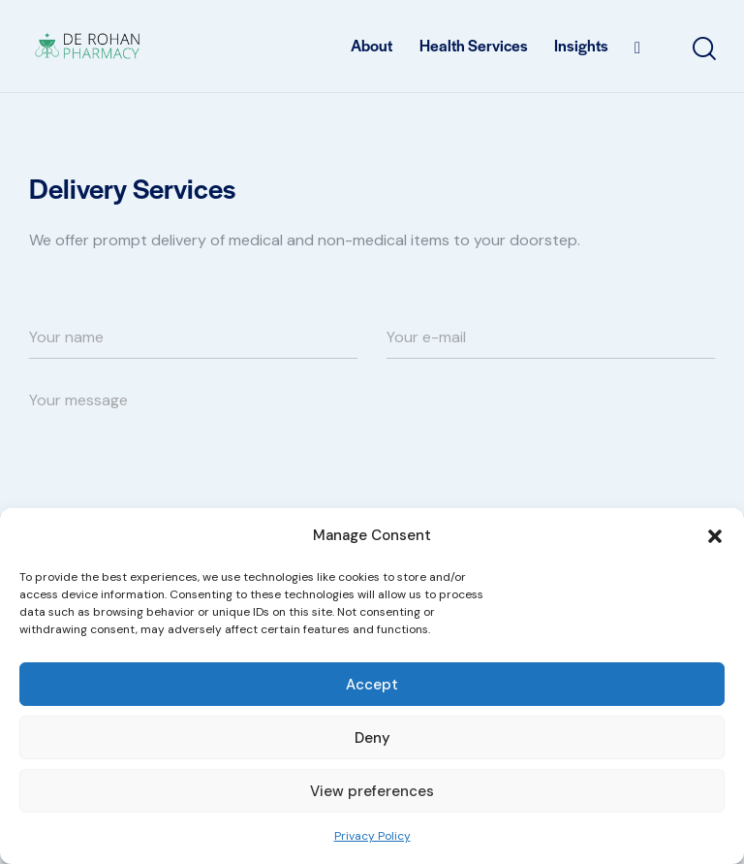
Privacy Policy (372, 836)
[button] (715, 536)
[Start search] (703, 49)
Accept (372, 684)
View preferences (372, 791)
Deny (372, 738)
